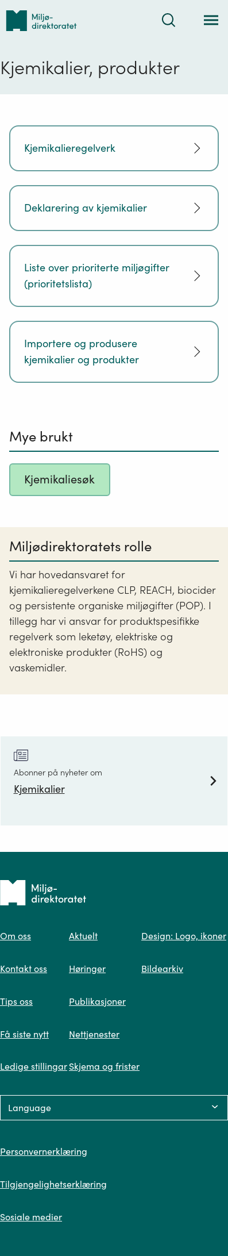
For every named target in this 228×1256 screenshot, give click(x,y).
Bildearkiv (162, 968)
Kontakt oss (23, 968)
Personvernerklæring (43, 1151)
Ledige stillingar (33, 1066)
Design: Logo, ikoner (183, 936)
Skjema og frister (104, 1066)
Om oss (15, 936)
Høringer (87, 968)
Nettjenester (94, 1034)
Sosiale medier (31, 1217)
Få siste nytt (24, 1034)
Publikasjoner (97, 1001)
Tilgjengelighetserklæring (53, 1184)
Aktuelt (83, 936)
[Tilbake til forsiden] (41, 20)
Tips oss (16, 1001)
